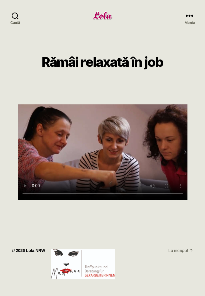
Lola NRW (35, 250)
